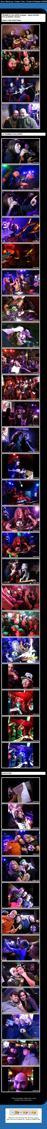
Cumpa (17, 1)
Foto (23, 1)
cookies (35, 1118)
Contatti (16, 1100)
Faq (34, 1098)
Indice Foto (27, 1098)
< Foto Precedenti (17, 1098)
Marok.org (9, 1)
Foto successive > (27, 1100)
